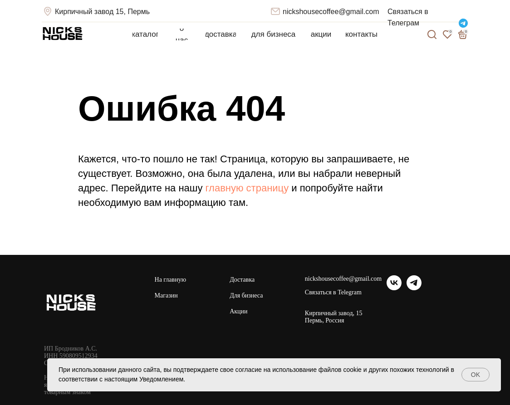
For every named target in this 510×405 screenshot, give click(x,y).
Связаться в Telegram (333, 292)
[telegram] (414, 288)
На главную (170, 279)
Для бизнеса (246, 295)
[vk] (394, 288)
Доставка (242, 279)
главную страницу (247, 188)
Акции (238, 311)
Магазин (166, 295)
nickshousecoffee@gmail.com (331, 11)
